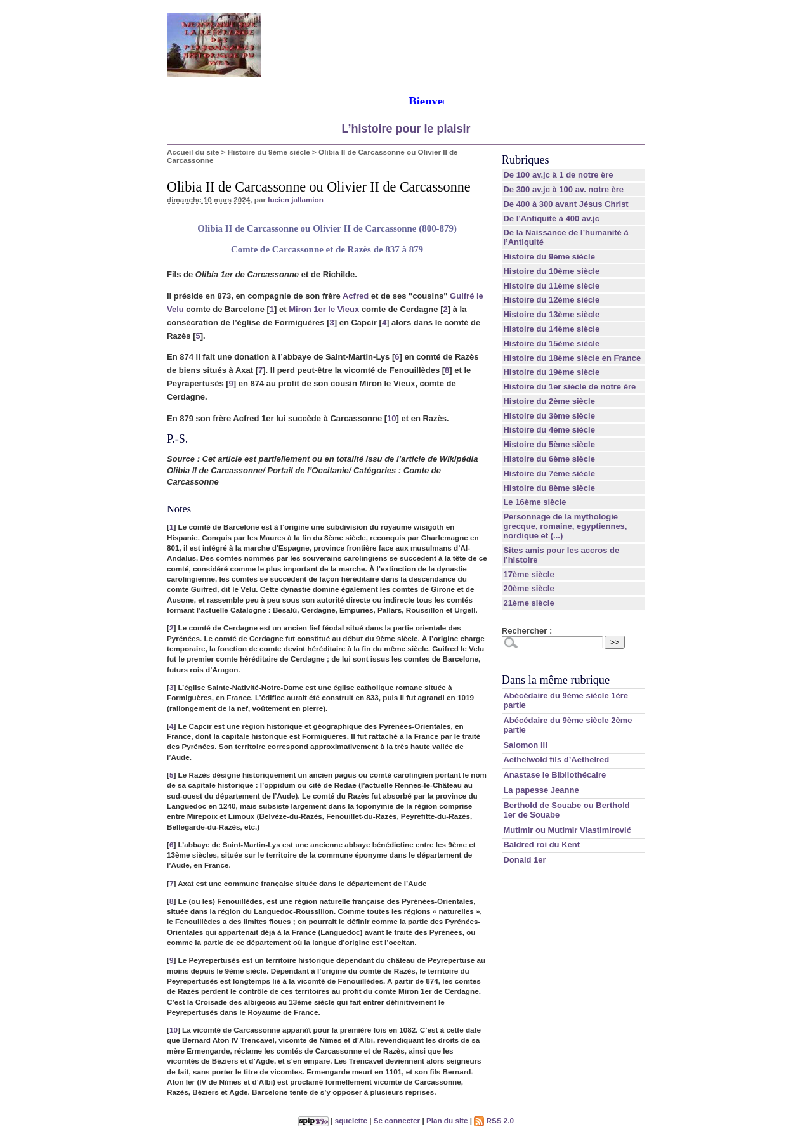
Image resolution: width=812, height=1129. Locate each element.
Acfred (356, 296)
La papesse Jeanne (541, 790)
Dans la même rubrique (556, 680)
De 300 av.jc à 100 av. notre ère (563, 189)
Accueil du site (193, 152)
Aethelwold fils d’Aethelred (556, 759)
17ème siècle (528, 574)
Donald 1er (524, 860)
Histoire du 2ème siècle (549, 401)
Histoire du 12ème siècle (551, 299)
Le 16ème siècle (534, 502)
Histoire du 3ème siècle (549, 416)
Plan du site (447, 1120)
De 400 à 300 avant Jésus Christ (565, 204)
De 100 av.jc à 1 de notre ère (558, 174)
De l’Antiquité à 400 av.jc (551, 218)
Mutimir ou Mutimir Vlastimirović (567, 830)
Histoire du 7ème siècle (549, 473)
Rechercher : (527, 631)
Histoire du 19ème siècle (551, 372)
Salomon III (525, 745)
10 (391, 418)
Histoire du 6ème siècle (549, 459)
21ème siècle (528, 603)
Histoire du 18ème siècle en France (572, 358)
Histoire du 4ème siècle (549, 429)
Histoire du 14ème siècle (551, 329)
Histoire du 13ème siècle (551, 314)
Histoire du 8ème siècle (549, 488)
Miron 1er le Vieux (324, 309)
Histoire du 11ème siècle (551, 285)
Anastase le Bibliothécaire (554, 775)
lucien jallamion (296, 199)
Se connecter (397, 1120)
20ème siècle (528, 588)
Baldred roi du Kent (541, 844)
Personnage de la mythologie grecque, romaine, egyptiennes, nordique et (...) (565, 526)
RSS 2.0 (494, 1120)
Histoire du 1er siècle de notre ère (569, 386)
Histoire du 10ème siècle (551, 271)
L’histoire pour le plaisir (405, 128)
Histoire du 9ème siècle (269, 152)
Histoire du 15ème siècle (551, 343)
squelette (351, 1120)
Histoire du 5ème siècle (549, 444)
